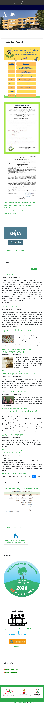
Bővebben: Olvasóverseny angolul (13, 371)
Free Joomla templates (18, 703)
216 (22, 476)
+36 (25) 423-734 (14, 3)
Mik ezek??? (17, 646)
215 (18, 476)
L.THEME (31, 703)
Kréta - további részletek (15, 250)
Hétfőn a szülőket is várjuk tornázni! (19, 411)
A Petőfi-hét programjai (13, 434)
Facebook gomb (10, 306)
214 (14, 476)
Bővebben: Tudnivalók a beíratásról (14, 474)
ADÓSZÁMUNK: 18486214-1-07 (16, 542)
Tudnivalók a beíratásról (13, 452)
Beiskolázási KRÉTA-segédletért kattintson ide (19, 202)
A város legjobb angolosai (14, 391)
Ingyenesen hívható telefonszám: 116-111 (17, 621)
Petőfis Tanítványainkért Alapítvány (16, 540)
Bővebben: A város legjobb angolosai (15, 408)
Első (4, 476)
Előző (9, 476)
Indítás (34, 269)
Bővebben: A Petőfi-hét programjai (14, 450)
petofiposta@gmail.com (28, 3)
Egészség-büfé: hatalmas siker (17, 330)
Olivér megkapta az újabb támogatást (20, 373)
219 (34, 476)
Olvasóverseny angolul (13, 351)
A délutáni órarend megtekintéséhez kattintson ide (21, 489)
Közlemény (7, 274)
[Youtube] (22, 1)
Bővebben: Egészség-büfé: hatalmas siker (16, 349)
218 (30, 476)
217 (26, 476)
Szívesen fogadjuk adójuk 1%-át (16, 527)
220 (38, 476)
